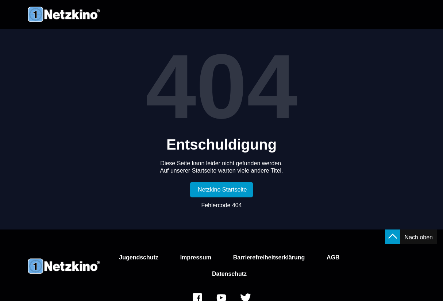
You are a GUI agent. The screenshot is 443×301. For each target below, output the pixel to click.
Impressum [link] (195, 257)
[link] (221, 189)
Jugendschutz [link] (138, 257)
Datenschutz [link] (229, 274)
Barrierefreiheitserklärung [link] (269, 257)
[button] (392, 236)
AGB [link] (333, 257)
